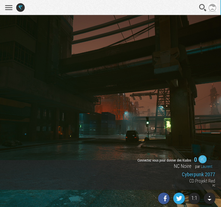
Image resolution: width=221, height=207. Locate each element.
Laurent (206, 166)
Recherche (203, 7)
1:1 (194, 197)
